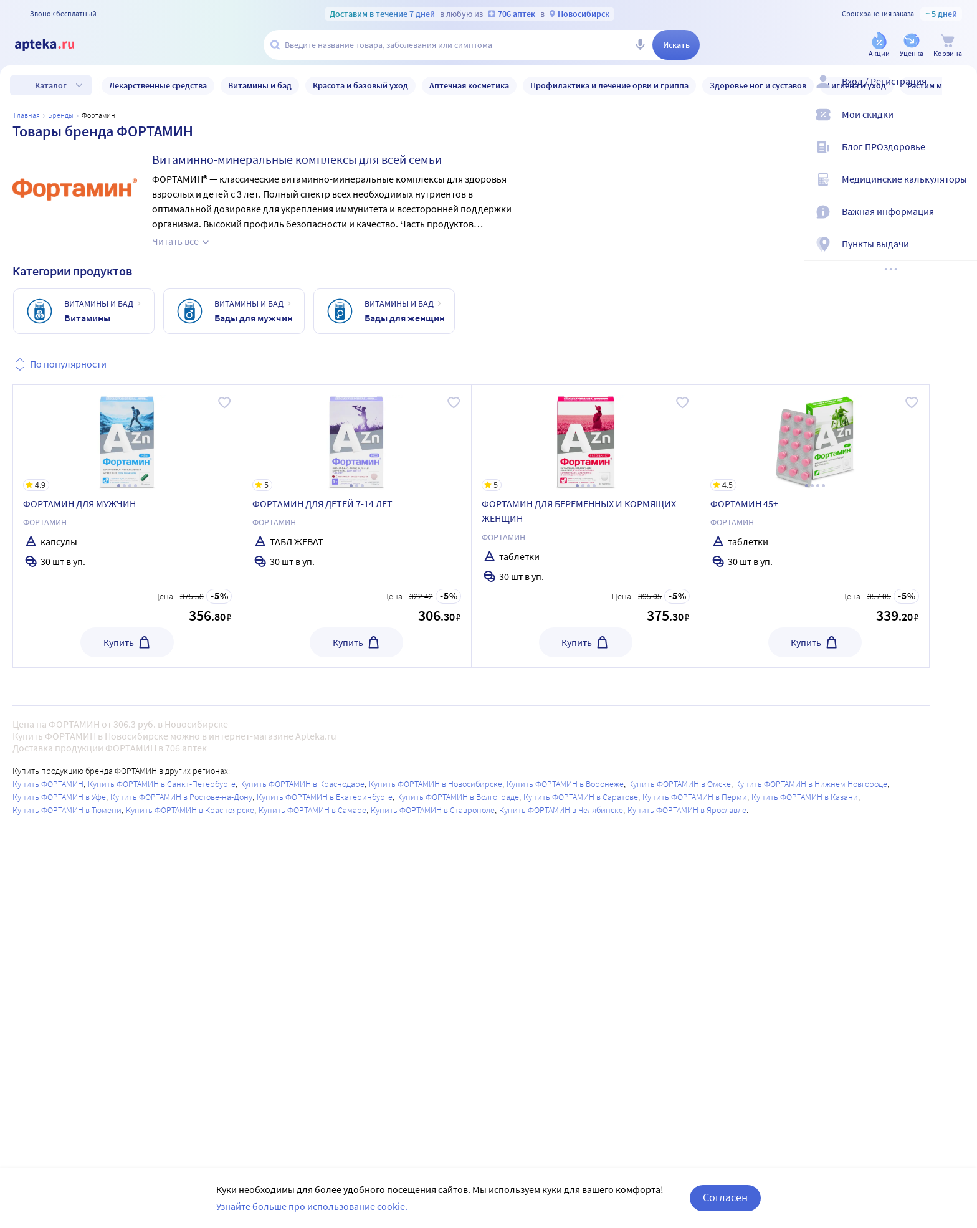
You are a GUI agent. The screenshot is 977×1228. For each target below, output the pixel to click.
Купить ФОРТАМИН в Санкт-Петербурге (162, 783)
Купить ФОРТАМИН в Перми (694, 796)
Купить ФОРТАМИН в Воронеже (565, 783)
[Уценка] (911, 46)
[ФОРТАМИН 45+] (814, 438)
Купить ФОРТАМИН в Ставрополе (433, 810)
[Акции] (879, 46)
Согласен (725, 1197)
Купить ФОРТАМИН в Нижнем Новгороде (811, 783)
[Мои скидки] (959, 124)
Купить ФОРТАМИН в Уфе (59, 796)
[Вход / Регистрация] (959, 91)
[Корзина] (947, 46)
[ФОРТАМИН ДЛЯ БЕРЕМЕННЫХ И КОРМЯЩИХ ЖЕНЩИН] (586, 438)
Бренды (61, 115)
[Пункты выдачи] (959, 254)
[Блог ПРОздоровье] (959, 157)
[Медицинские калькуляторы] (959, 189)
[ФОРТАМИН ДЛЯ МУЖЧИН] (127, 438)
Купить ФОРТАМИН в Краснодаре (302, 783)
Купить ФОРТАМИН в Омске (679, 783)
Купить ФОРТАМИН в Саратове (580, 796)
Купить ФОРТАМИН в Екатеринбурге (325, 796)
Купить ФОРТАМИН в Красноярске (190, 810)
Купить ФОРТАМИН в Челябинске (561, 810)
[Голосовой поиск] (640, 45)
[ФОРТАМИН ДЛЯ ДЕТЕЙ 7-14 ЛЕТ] (356, 438)
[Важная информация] (959, 222)
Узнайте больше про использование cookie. (311, 1206)
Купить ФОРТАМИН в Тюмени (67, 810)
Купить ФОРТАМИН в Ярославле (686, 810)
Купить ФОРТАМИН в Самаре (312, 810)
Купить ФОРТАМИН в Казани (804, 796)
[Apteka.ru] (55, 44)
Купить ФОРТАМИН (47, 783)
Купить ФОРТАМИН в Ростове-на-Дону (181, 796)
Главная (27, 115)
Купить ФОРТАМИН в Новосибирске (435, 783)
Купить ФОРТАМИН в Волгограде (458, 796)
